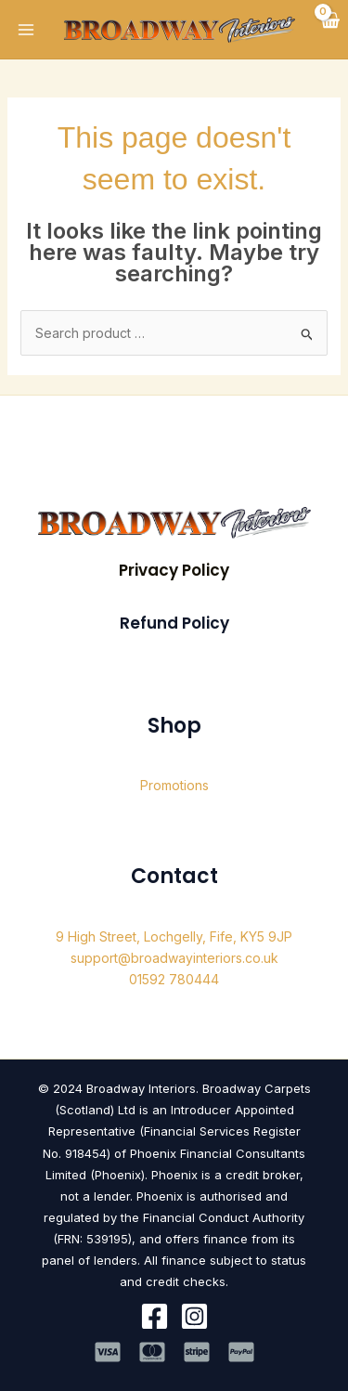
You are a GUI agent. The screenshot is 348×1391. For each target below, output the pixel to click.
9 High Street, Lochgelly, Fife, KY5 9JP (174, 936)
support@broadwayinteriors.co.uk (174, 958)
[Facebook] (154, 1316)
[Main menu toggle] (26, 29)
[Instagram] (194, 1316)
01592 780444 (174, 979)
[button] (174, 570)
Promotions (174, 785)
